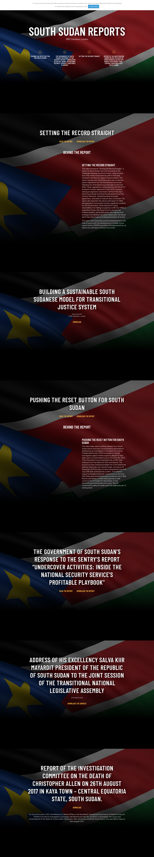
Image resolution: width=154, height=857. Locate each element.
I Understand (93, 6)
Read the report (66, 141)
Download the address (77, 703)
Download (77, 322)
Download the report (86, 141)
